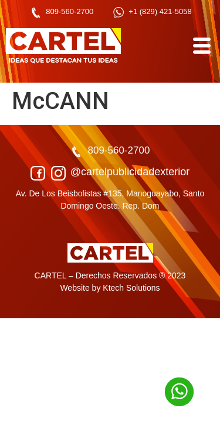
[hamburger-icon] (201, 46)
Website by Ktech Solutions (110, 287)
